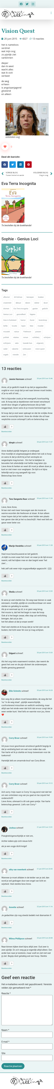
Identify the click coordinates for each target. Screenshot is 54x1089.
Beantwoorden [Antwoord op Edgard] (6, 680)
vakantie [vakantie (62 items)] (15, 349)
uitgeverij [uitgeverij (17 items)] (39, 343)
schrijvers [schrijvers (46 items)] (7, 343)
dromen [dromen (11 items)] (6, 309)
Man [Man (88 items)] (31, 326)
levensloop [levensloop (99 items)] (43, 320)
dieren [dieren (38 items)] (27, 303)
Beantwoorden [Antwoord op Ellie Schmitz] (6, 727)
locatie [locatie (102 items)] (14, 326)
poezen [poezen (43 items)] (38, 332)
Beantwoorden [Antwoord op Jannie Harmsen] (6, 432)
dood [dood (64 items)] (46, 303)
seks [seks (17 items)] (17, 343)
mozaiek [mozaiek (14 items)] (6, 332)
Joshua (12, 828)
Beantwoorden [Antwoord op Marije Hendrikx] (6, 581)
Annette (12, 907)
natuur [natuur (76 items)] (16, 332)
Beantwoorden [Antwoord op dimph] (6, 488)
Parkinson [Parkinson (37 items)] (27, 332)
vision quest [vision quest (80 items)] (39, 349)
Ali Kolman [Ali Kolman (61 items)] (18, 297)
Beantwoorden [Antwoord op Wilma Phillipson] (6, 968)
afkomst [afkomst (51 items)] (6, 297)
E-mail (5, 1042)
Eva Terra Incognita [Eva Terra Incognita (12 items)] (21, 309)
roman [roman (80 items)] (25, 337)
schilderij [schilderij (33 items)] (35, 337)
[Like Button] (5, 146)
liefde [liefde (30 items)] (5, 326)
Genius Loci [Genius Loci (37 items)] (7, 314)
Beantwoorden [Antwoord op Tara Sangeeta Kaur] (6, 535)
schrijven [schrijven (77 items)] (47, 337)
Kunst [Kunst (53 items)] (32, 320)
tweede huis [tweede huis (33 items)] (27, 343)
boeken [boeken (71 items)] (41, 297)
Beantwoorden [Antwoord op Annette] (6, 928)
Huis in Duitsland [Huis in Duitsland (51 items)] (9, 320)
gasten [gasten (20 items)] (35, 309)
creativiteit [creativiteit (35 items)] (7, 303)
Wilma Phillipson (16, 938)
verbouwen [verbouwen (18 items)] (27, 349)
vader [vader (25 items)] (5, 349)
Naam (5, 1030)
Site (3, 1053)
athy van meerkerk (17, 869)
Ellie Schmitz (15, 691)
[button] (51, 13)
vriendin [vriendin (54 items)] (16, 355)
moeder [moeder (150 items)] (40, 326)
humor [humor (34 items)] (23, 320)
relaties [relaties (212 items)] (16, 337)
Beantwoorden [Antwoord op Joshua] (6, 858)
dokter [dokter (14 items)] (36, 303)
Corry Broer (14, 738)
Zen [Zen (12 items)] (24, 355)
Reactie (6, 993)
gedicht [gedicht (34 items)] (45, 309)
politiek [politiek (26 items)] (6, 337)
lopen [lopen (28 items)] (23, 326)
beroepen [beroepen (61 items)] (30, 297)
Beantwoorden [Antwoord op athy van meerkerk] (6, 896)
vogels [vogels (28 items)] (5, 355)
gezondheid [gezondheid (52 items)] (21, 314)
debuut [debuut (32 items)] (18, 303)
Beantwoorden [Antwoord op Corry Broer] (6, 773)
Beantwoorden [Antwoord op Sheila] (6, 642)
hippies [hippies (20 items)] (32, 314)
